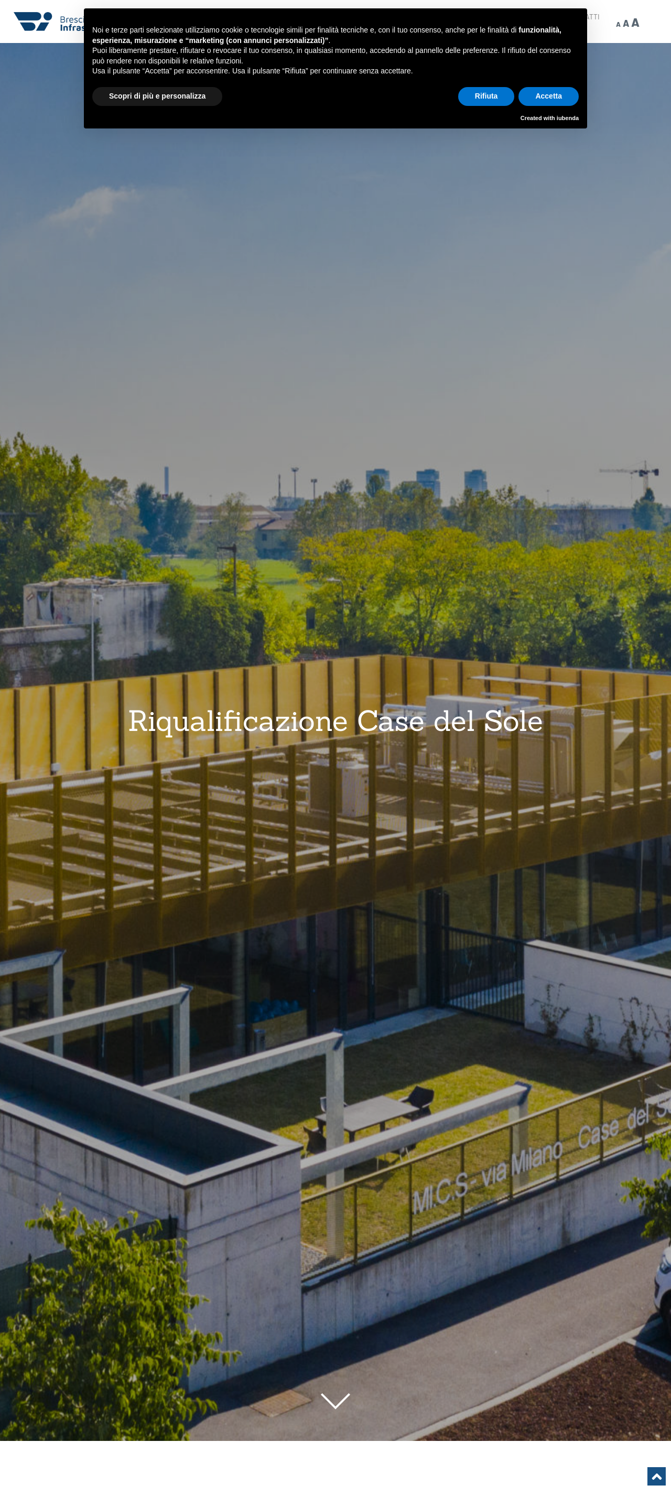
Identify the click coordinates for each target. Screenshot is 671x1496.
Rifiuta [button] (486, 96)
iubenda (568, 118)
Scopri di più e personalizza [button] (157, 96)
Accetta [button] (548, 96)
